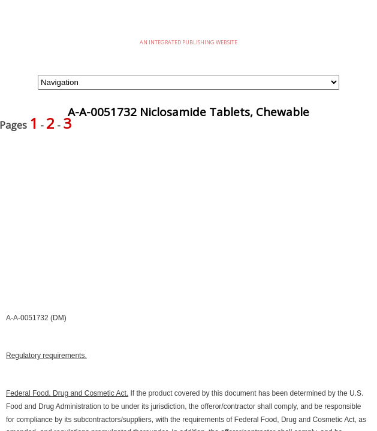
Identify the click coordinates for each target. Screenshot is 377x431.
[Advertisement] (188, 228)
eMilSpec (188, 24)
